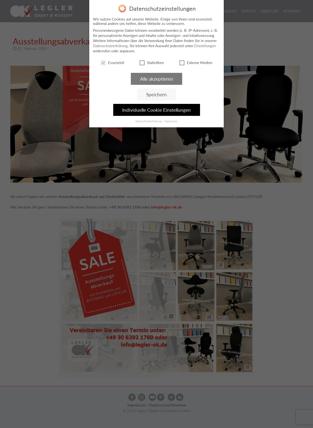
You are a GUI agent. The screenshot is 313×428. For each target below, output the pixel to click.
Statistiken (152, 62)
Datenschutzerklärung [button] (148, 121)
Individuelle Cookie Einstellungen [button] (156, 110)
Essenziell (112, 62)
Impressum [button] (171, 121)
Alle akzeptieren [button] (156, 79)
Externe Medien (195, 62)
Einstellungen (205, 46)
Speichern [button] (156, 94)
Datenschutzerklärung (110, 46)
